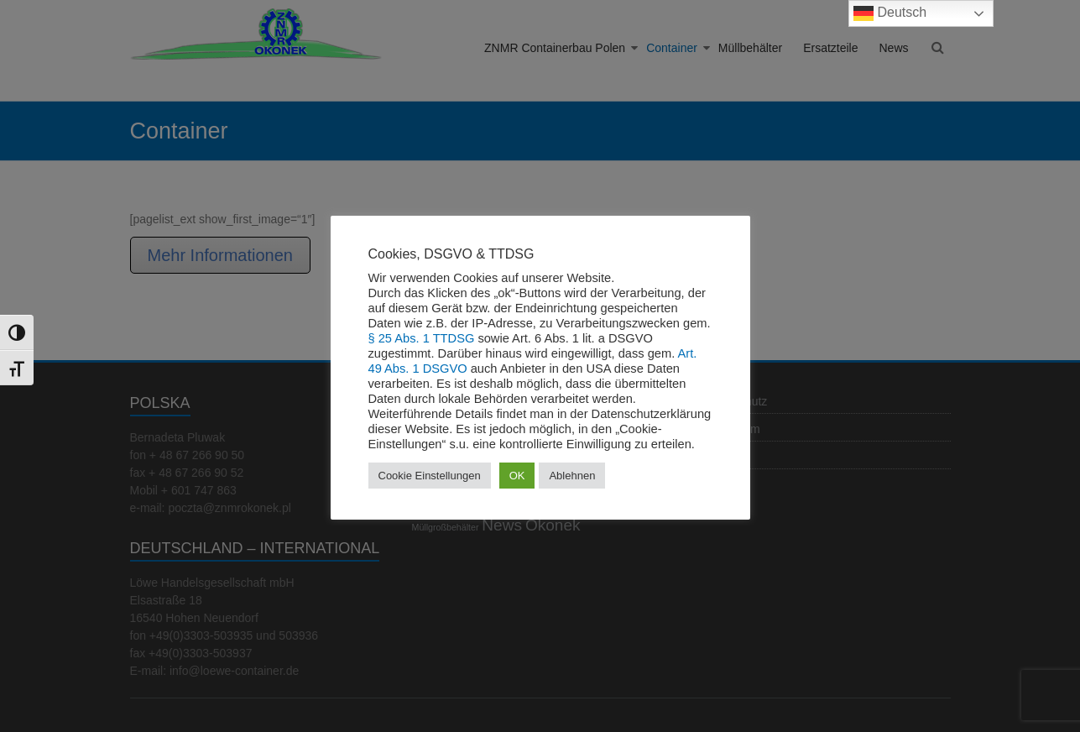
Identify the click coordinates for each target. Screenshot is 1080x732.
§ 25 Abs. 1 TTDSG (421, 338)
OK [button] (517, 475)
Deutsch (889, 13)
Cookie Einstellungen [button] (429, 475)
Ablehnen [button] (572, 475)
